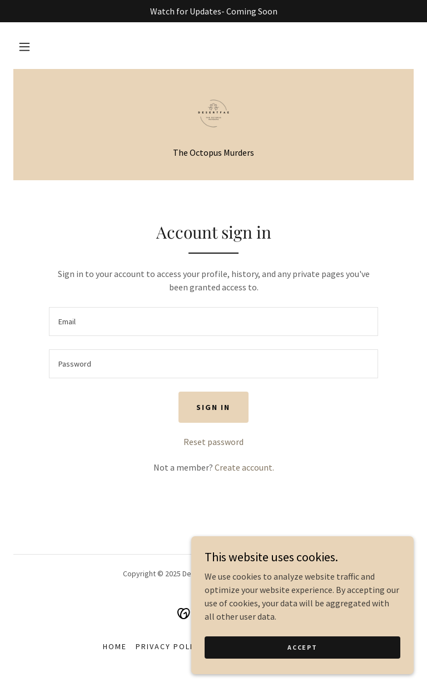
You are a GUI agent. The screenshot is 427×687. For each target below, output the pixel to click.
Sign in (213, 407)
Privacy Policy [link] (169, 646)
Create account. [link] (244, 467)
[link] (213, 113)
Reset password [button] (213, 441)
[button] (24, 47)
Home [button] (115, 646)
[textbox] (213, 321)
